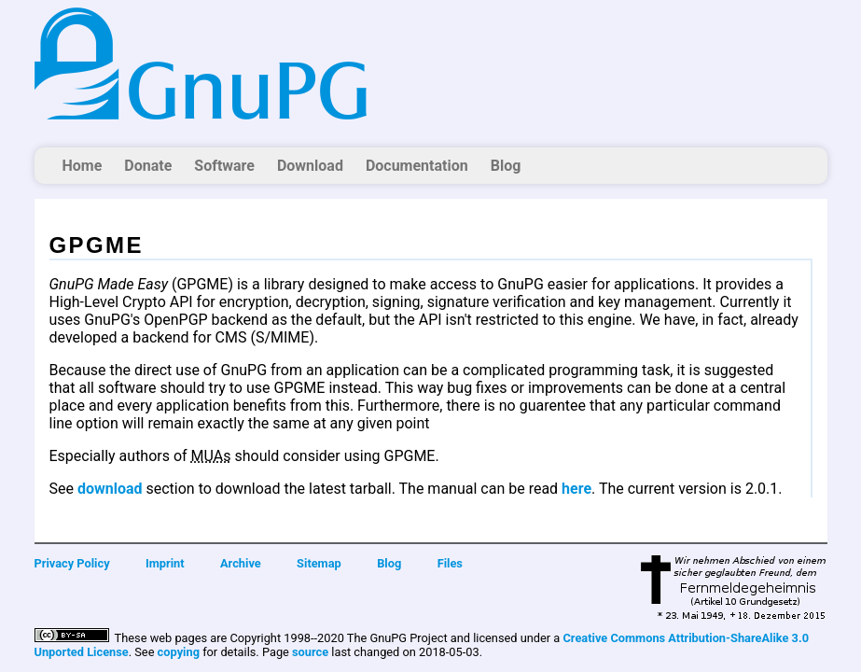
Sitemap (319, 563)
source (310, 652)
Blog (506, 166)
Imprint (165, 563)
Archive (240, 563)
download (110, 488)
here (576, 488)
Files (450, 563)
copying (179, 652)
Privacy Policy (72, 563)
